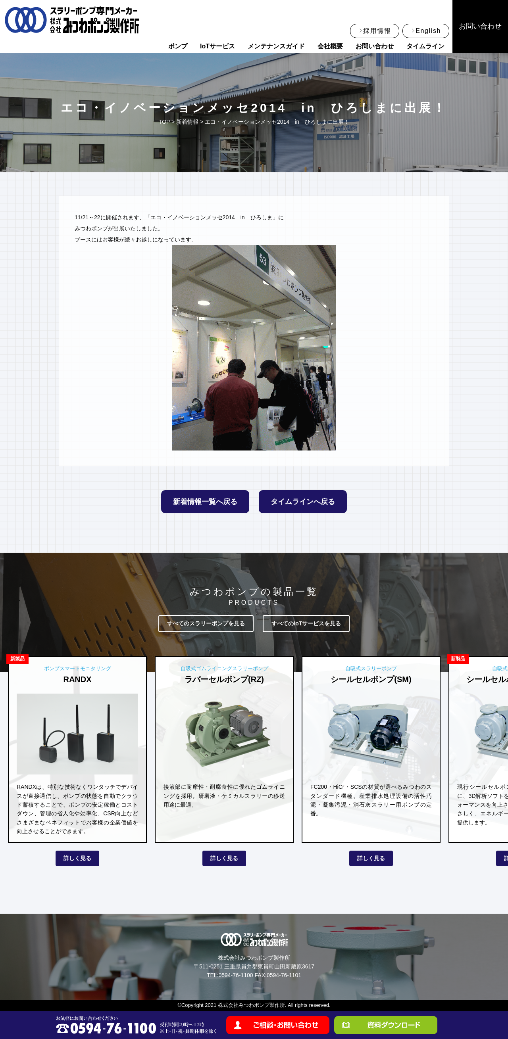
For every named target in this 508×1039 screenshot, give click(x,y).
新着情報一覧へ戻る (205, 502)
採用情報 (377, 30)
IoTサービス (217, 46)
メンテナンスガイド (276, 46)
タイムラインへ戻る (303, 502)
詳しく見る (77, 858)
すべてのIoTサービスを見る (306, 623)
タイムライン (425, 46)
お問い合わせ (375, 46)
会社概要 (330, 46)
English (428, 30)
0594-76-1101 (284, 975)
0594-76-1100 (235, 975)
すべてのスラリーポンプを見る (206, 623)
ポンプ (177, 46)
